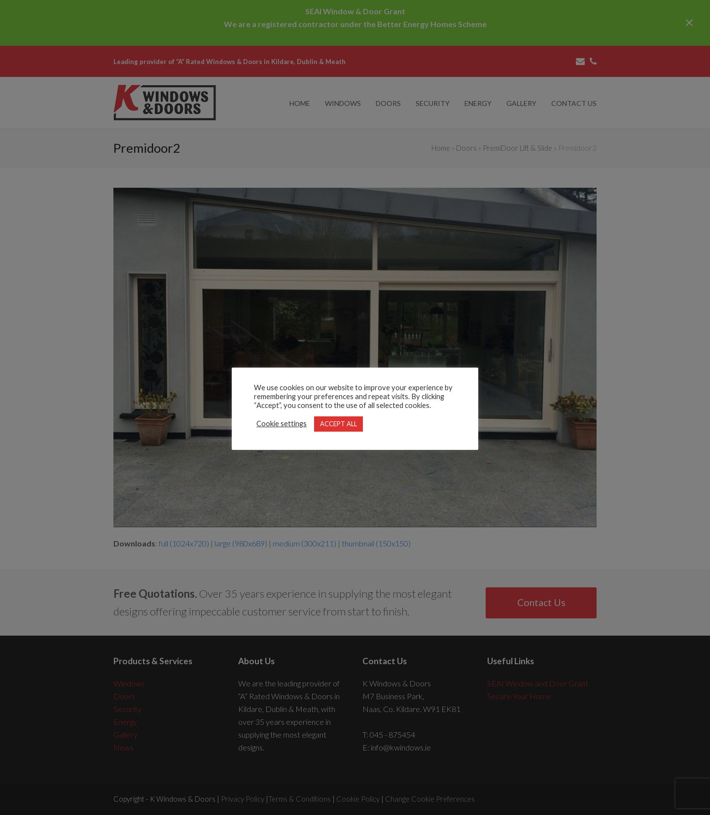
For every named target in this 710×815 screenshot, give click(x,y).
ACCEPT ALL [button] (338, 424)
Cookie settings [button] (281, 423)
